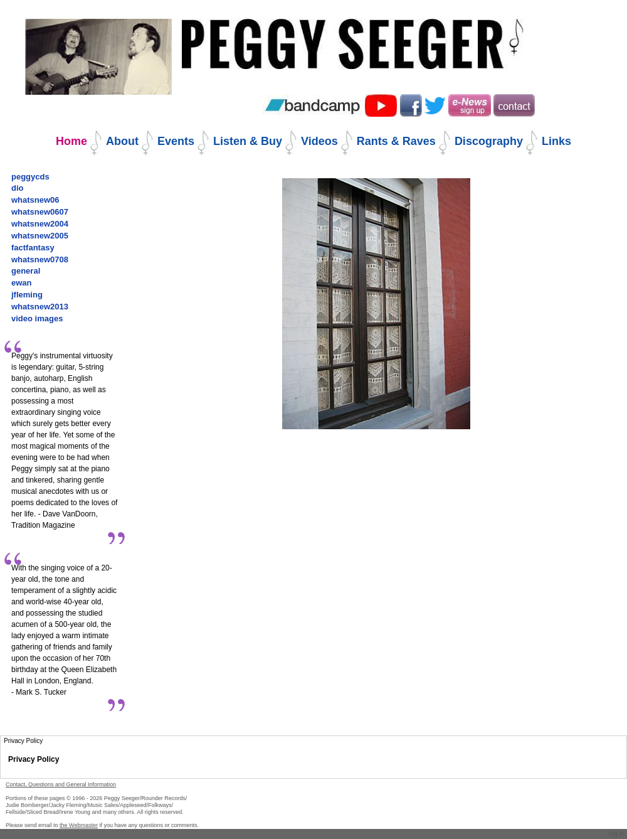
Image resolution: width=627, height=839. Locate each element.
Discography (489, 141)
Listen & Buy (247, 141)
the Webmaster (79, 825)
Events (175, 141)
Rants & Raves (396, 141)
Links (556, 141)
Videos (319, 141)
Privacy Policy (33, 759)
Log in (616, 833)
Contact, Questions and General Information (61, 784)
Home (71, 141)
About (122, 141)
